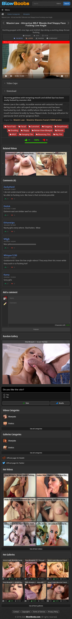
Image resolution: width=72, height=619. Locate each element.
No (7, 397)
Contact (16, 612)
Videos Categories (11, 410)
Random (41, 38)
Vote (27, 403)
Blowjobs (28, 35)
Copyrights (26, 612)
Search (66, 3)
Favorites (19, 38)
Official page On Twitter (15, 463)
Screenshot (53, 38)
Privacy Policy (53, 612)
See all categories (36, 429)
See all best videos (36, 549)
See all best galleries (36, 606)
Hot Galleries (9, 554)
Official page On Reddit (15, 458)
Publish (36, 330)
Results (61, 403)
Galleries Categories (12, 434)
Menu (7, 10)
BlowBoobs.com (33, 617)
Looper (30, 38)
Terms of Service (39, 612)
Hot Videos (8, 469)
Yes (7, 395)
